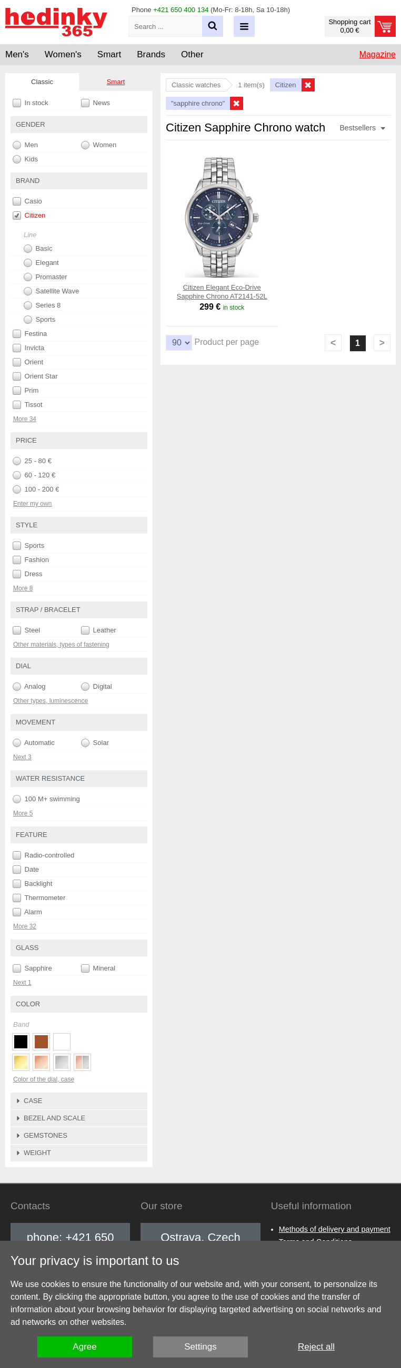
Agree (84, 1347)
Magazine (377, 54)
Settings (200, 1347)
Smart (116, 82)
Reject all (316, 1347)
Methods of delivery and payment (334, 1229)
